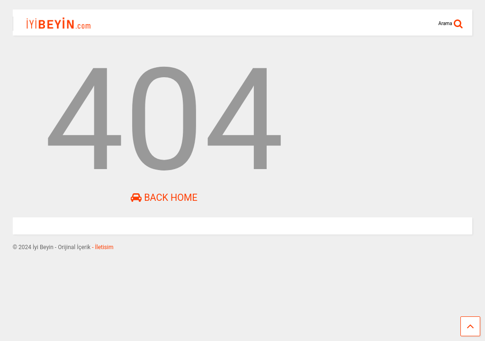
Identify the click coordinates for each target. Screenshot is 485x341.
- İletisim (101, 247)
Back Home (164, 197)
